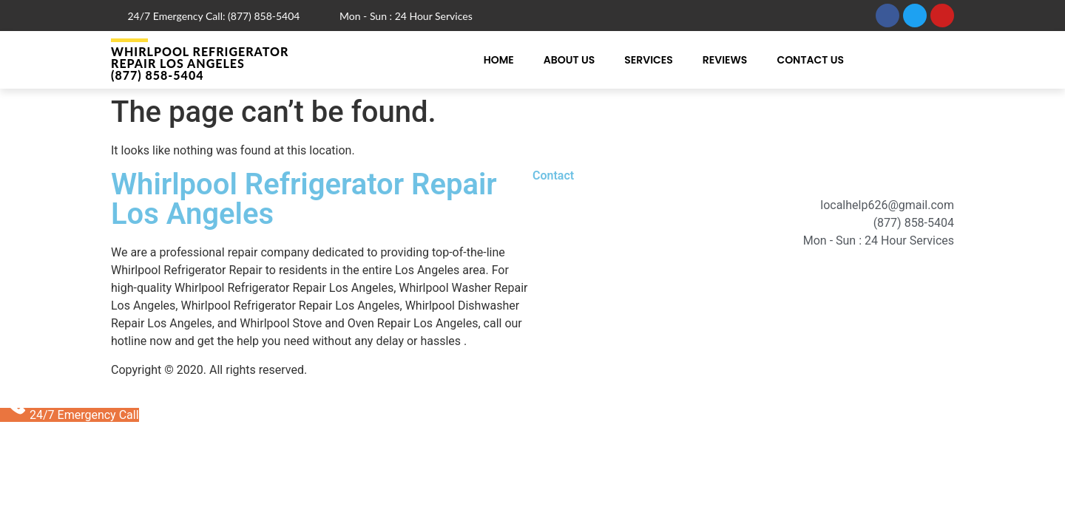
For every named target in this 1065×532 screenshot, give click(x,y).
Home (499, 59)
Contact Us (810, 59)
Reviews (725, 59)
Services (648, 59)
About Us (569, 59)
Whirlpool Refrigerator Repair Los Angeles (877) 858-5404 (199, 63)
